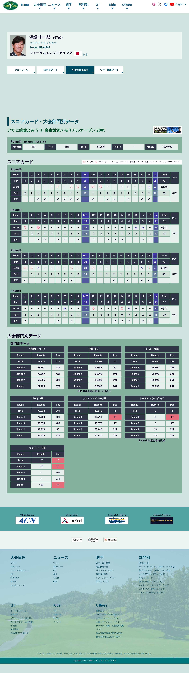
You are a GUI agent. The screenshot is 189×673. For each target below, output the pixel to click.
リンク (99, 639)
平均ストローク (146, 587)
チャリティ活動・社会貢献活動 (110, 635)
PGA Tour (14, 587)
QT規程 (13, 635)
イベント (57, 631)
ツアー (13, 572)
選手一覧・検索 (103, 572)
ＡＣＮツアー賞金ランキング (152, 598)
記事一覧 (14, 624)
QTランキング (102, 591)
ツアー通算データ (109, 69)
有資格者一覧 (102, 576)
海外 (55, 583)
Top (55, 620)
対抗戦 (56, 627)
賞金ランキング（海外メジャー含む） (156, 580)
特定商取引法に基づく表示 (108, 646)
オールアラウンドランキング (152, 583)
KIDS (55, 591)
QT (11, 583)
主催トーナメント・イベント (109, 631)
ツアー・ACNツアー (19, 580)
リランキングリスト (105, 580)
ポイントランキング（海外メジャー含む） (158, 576)
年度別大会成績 (80, 69)
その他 (56, 587)
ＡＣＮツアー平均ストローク (152, 602)
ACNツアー (15, 576)
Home (26, 5)
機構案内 (100, 620)
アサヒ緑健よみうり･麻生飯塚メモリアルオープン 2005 (64, 130)
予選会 (13, 591)
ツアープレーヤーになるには (109, 627)
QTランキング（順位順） (21, 627)
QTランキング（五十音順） (22, 631)
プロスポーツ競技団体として (109, 624)
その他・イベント (18, 594)
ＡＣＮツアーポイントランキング (154, 594)
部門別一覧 (144, 572)
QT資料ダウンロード (19, 642)
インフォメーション (19, 620)
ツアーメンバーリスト (106, 587)
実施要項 (14, 639)
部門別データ (50, 69)
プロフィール (21, 69)
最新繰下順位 (102, 583)
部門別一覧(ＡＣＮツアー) (150, 591)
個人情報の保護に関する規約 (109, 642)
